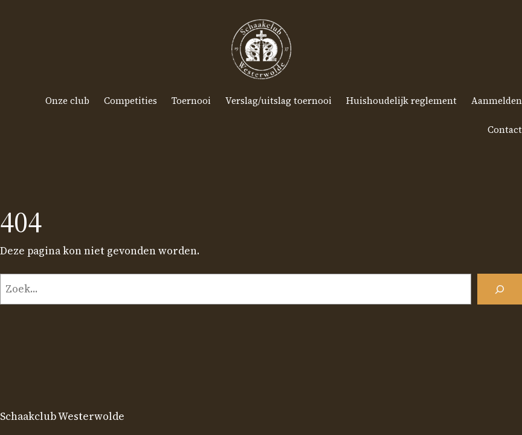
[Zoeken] (499, 289)
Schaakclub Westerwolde (62, 416)
